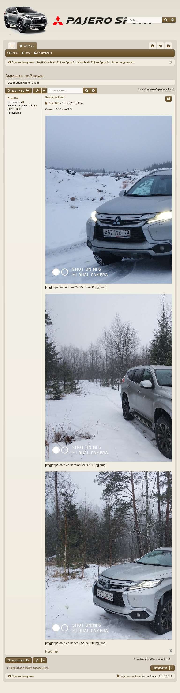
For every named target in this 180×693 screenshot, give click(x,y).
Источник (51, 651)
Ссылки (12, 46)
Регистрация (45, 52)
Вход (28, 52)
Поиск (14, 52)
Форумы (29, 45)
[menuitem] (152, 45)
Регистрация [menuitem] (169, 46)
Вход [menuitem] (161, 46)
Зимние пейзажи (24, 76)
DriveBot (13, 98)
